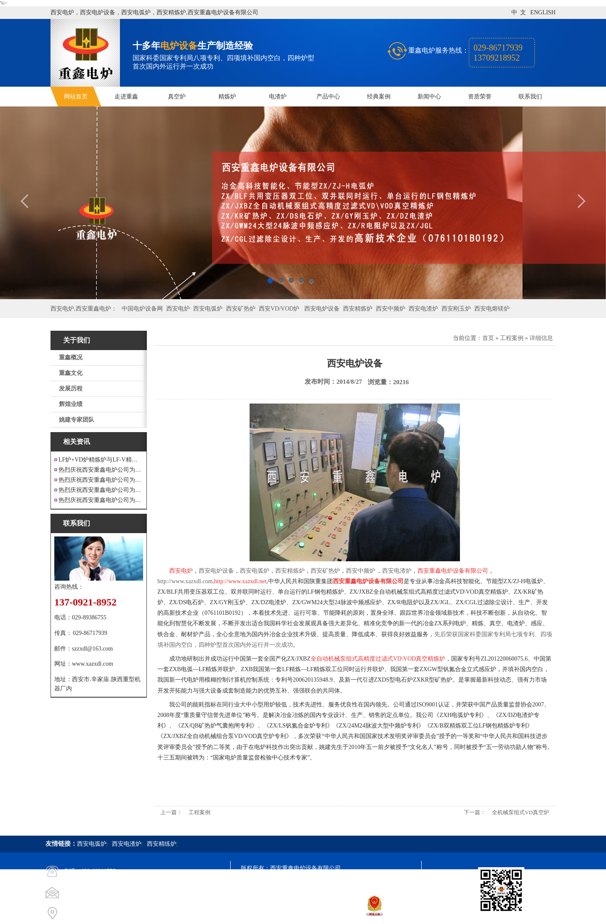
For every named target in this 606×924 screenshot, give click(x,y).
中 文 (518, 12)
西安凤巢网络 (288, 914)
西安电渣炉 (423, 308)
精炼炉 (227, 96)
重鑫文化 (70, 373)
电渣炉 (278, 96)
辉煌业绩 (70, 404)
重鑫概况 (70, 357)
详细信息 (541, 338)
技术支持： (255, 914)
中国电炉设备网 (142, 308)
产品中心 (328, 96)
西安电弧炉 (208, 308)
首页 (488, 338)
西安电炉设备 (322, 308)
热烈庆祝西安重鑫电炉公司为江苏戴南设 (100, 470)
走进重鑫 (126, 96)
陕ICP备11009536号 (301, 883)
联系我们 (530, 96)
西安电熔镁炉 (492, 308)
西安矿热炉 (240, 308)
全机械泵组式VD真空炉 (520, 812)
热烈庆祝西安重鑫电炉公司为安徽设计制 (100, 500)
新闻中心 (429, 96)
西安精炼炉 (357, 308)
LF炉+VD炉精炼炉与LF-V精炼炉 (100, 460)
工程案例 (512, 338)
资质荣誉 (480, 96)
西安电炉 (178, 308)
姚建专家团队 (76, 420)
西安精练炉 (161, 844)
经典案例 (379, 96)
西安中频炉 (390, 308)
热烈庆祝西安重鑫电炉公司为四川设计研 (100, 480)
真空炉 (177, 96)
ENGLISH (543, 12)
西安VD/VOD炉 (279, 308)
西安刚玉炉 (456, 308)
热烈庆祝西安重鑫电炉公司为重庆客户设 (100, 490)
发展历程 (70, 388)
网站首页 (76, 96)
